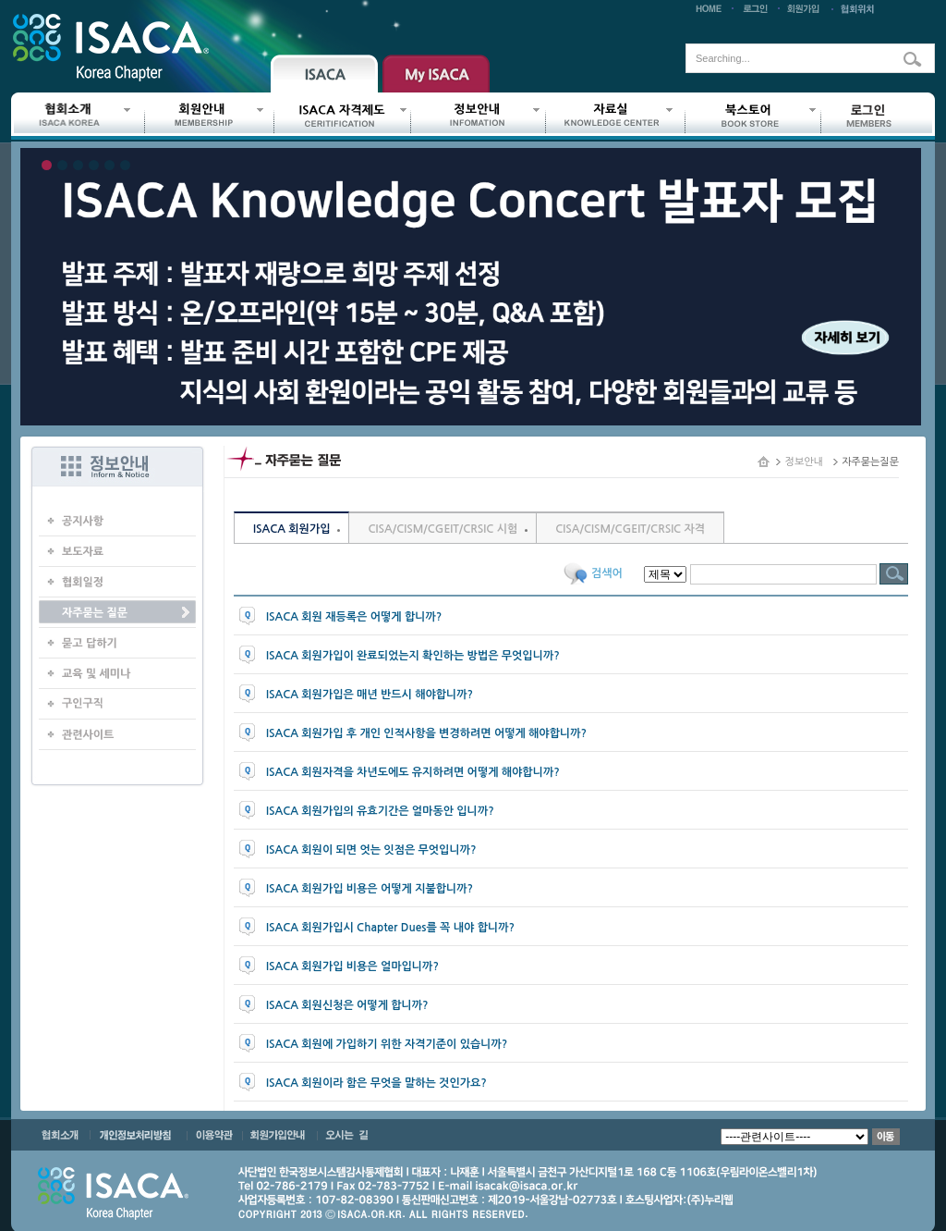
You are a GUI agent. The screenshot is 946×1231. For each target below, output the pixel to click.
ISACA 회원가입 (291, 529)
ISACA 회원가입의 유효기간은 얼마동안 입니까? (380, 811)
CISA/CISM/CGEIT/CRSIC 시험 (442, 529)
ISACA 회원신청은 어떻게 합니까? (347, 1005)
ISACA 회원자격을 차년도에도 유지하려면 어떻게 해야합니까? (413, 772)
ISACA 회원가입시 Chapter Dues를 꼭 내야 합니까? (390, 927)
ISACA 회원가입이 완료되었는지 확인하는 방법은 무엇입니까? (413, 655)
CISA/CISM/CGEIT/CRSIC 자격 (630, 529)
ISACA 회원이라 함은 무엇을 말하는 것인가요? (376, 1083)
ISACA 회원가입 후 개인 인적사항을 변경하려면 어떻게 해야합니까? (426, 733)
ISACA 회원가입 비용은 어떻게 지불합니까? (369, 888)
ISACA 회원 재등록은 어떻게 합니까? (354, 616)
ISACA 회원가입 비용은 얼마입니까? (352, 966)
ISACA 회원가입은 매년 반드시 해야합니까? (369, 694)
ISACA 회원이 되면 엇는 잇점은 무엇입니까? (371, 850)
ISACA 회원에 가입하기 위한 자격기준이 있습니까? (386, 1044)
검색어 (607, 573)
